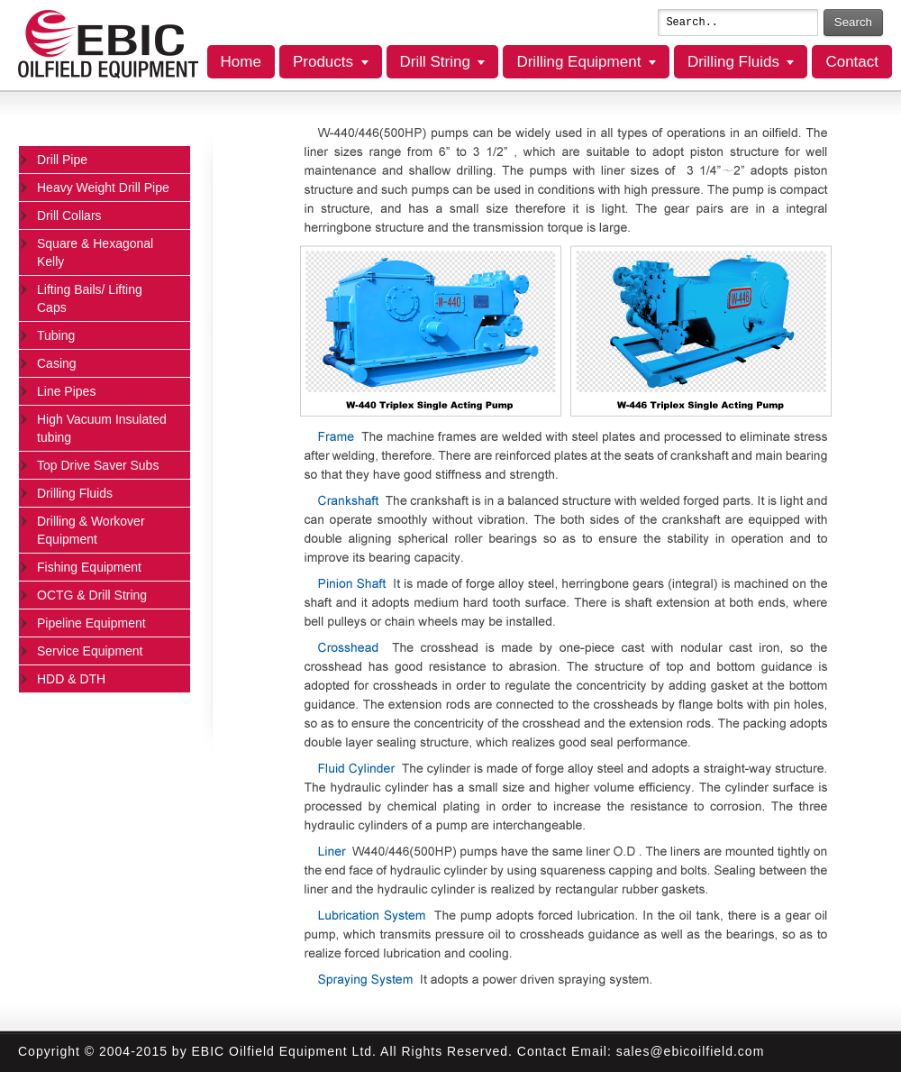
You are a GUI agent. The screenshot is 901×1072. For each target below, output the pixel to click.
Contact (851, 61)
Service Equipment (90, 651)
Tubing (56, 335)
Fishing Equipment (89, 567)
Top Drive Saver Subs (98, 465)
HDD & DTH (71, 679)
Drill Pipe (62, 159)
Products (323, 61)
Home (241, 61)
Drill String (435, 61)
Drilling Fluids (733, 61)
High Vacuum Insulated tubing (102, 428)
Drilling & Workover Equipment (91, 530)
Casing (57, 363)
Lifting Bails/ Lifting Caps (89, 298)
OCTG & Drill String (92, 595)
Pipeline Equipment (91, 623)
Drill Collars (69, 215)
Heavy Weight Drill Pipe (103, 187)
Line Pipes (66, 391)
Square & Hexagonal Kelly (95, 252)
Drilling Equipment (578, 61)
